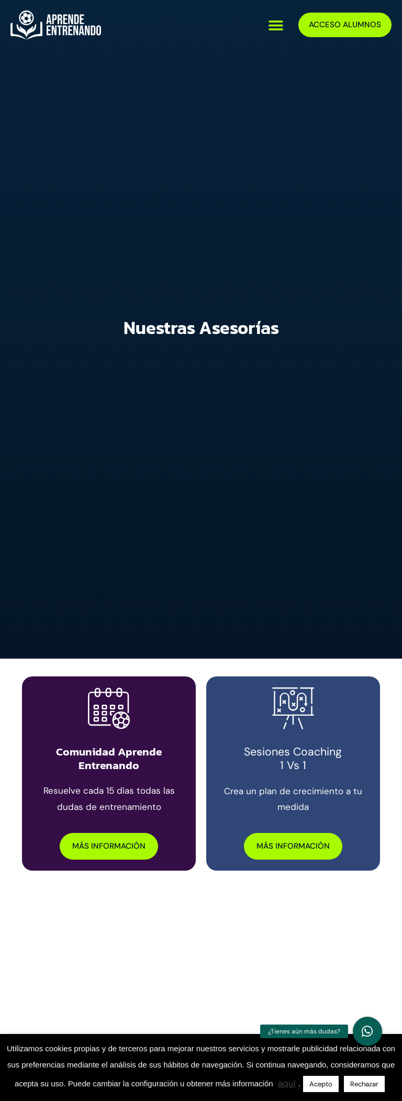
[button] (276, 25)
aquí (287, 1083)
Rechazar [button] (364, 1084)
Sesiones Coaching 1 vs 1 (293, 758)
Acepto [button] (320, 1084)
